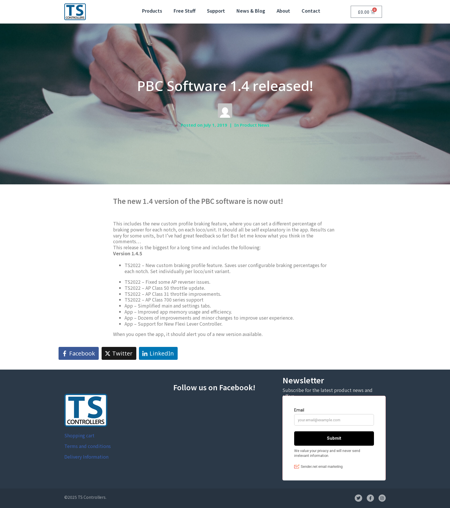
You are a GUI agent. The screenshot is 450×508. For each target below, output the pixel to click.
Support (216, 10)
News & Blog (250, 10)
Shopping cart (79, 435)
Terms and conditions (87, 446)
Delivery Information (86, 456)
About (283, 10)
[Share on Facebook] (79, 353)
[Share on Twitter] (119, 353)
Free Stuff (184, 10)
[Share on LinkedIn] (158, 353)
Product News (254, 125)
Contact (311, 10)
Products (152, 10)
